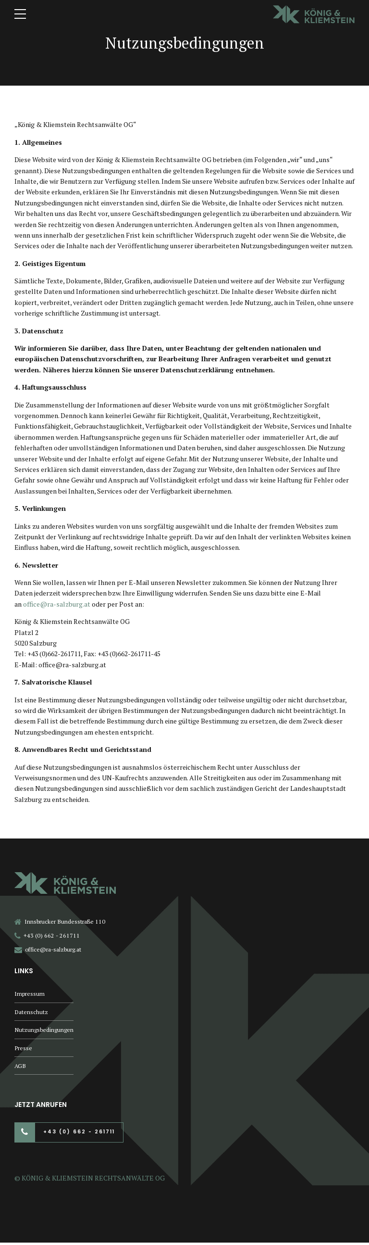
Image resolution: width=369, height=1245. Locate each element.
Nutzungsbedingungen (44, 1031)
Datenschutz (31, 1012)
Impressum (29, 994)
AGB (20, 1068)
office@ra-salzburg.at (57, 604)
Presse (23, 1049)
